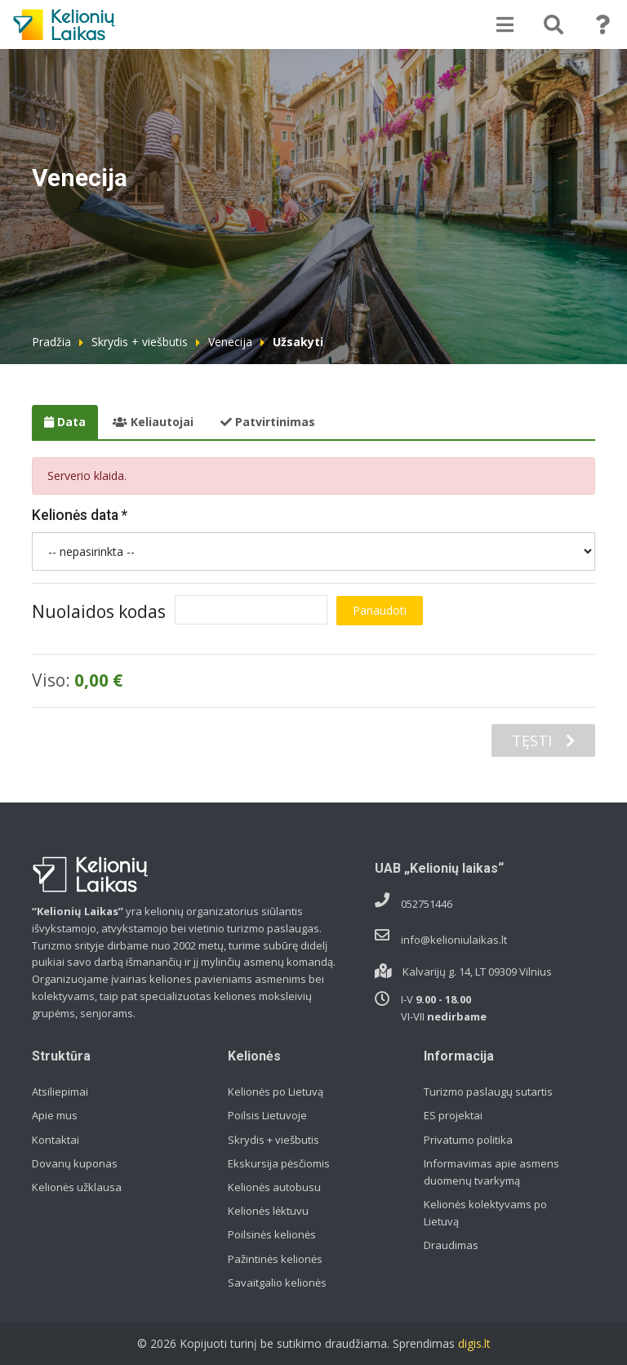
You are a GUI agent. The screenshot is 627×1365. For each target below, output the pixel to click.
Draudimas (451, 1245)
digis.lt (474, 1343)
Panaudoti (380, 610)
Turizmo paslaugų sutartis (488, 1091)
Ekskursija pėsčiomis (279, 1163)
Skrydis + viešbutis (139, 341)
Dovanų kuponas (75, 1163)
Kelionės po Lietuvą (275, 1091)
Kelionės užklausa (77, 1187)
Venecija (230, 341)
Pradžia (51, 341)
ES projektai (453, 1115)
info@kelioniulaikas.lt (454, 939)
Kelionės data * (79, 515)
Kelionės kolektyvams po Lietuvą (485, 1213)
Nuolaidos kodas (99, 611)
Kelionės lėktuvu (268, 1210)
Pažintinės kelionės (275, 1259)
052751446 (426, 903)
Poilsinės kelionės (272, 1234)
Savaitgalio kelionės (277, 1282)
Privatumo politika (468, 1139)
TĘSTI (543, 740)
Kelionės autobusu (274, 1187)
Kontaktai (55, 1139)
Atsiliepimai (60, 1091)
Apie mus (55, 1115)
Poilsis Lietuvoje (267, 1115)
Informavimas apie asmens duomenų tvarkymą (491, 1172)
